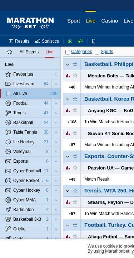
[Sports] (97, 52)
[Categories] (67, 52)
